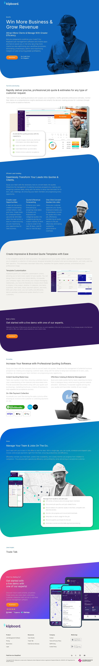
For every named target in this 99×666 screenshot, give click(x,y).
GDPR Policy (53, 643)
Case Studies (31, 638)
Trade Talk (30, 640)
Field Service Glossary (33, 643)
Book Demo (12, 57)
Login (7, 646)
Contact (51, 638)
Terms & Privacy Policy (55, 640)
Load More (9, 556)
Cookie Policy (53, 646)
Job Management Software (13, 638)
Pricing (8, 640)
